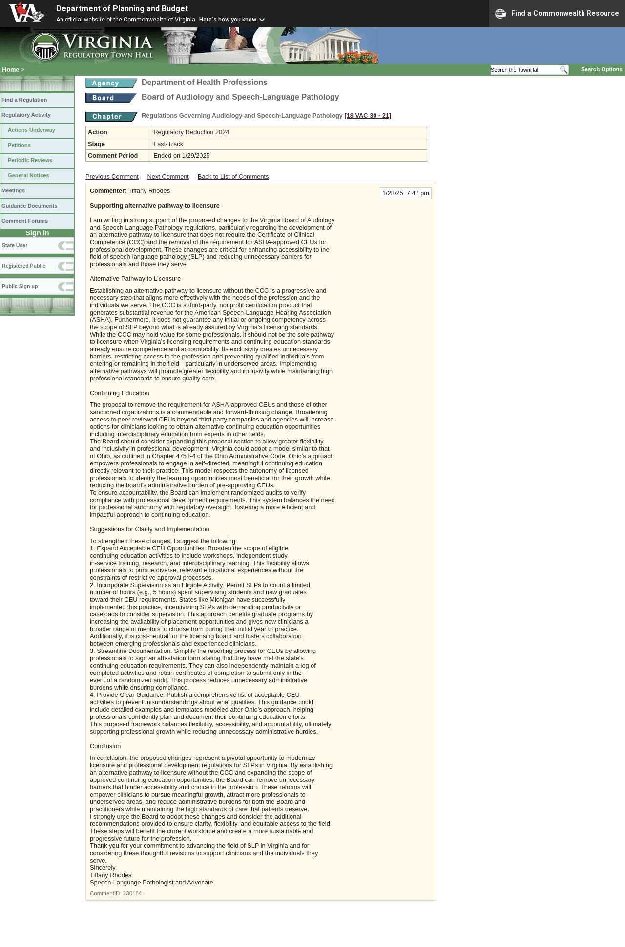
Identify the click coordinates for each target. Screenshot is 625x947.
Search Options (602, 69)
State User (14, 245)
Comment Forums (24, 221)
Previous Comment (112, 176)
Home (11, 69)
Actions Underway (31, 130)
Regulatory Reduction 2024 (191, 132)
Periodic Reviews (30, 160)
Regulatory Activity (26, 115)
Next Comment (168, 176)
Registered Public (23, 266)
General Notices (28, 175)
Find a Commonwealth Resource (557, 14)
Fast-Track (168, 143)
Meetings (13, 190)
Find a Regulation (24, 100)
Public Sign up (20, 286)
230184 (132, 893)
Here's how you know (227, 19)
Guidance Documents (29, 206)
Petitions (19, 145)
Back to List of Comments (233, 176)
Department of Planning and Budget (122, 8)
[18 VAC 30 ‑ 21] (367, 115)
